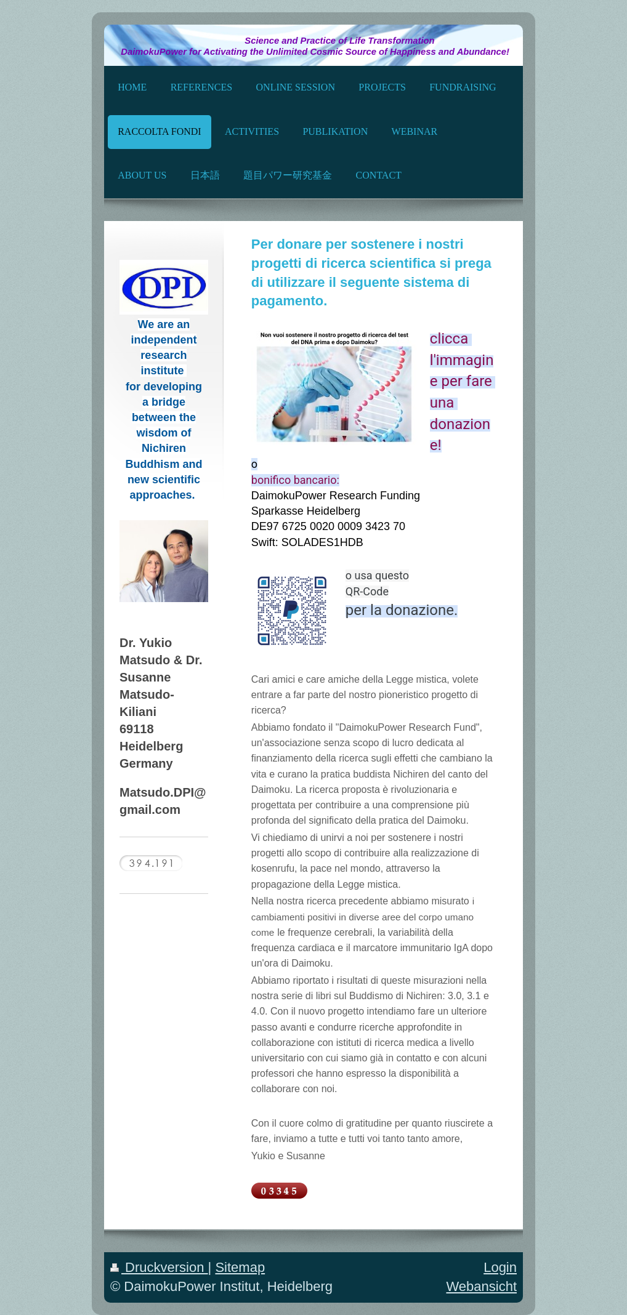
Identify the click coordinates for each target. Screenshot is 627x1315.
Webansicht (481, 1286)
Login (500, 1267)
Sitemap (240, 1267)
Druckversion (159, 1267)
